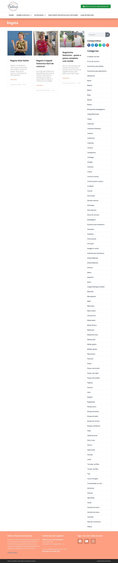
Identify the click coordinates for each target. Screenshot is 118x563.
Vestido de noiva (93, 512)
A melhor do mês (93, 57)
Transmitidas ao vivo (94, 483)
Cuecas (89, 191)
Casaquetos (91, 153)
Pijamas (90, 383)
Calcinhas (90, 124)
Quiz (89, 392)
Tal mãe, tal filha (93, 464)
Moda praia (91, 340)
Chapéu (90, 162)
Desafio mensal (92, 200)
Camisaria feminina (94, 129)
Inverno (90, 268)
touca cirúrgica (92, 479)
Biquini (89, 85)
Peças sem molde (93, 378)
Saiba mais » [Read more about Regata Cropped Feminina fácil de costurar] (40, 85)
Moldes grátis (92, 349)
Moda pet (90, 330)
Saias (89, 431)
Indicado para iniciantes (95, 253)
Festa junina (91, 239)
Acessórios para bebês (95, 66)
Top (88, 474)
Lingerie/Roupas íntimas (96, 287)
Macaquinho (91, 296)
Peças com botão (93, 368)
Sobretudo (91, 450)
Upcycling (90, 498)
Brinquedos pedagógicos (96, 109)
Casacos (90, 148)
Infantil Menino (92, 263)
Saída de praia (92, 435)
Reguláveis (91, 402)
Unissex (90, 493)
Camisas (90, 133)
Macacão (90, 292)
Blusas (89, 100)
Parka (89, 363)
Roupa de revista (93, 421)
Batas (89, 81)
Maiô (89, 301)
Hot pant (90, 244)
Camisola (90, 143)
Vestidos (90, 517)
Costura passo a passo (95, 181)
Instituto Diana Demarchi (104, 561)
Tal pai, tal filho (92, 469)
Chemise (90, 167)
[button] (88, 45)
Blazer (89, 90)
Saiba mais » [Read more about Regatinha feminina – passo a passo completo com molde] (66, 78)
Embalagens (91, 220)
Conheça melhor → (13, 553)
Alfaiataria (91, 76)
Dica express (91, 210)
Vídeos (89, 527)
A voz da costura (93, 61)
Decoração (91, 196)
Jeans (89, 282)
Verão (89, 503)
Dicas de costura (93, 215)
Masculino (90, 306)
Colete (89, 172)
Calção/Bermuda (93, 114)
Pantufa (90, 359)
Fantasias (90, 229)
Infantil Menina (92, 258)
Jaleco (89, 272)
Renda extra (91, 407)
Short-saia (91, 440)
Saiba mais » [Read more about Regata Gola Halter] (14, 79)
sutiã (89, 459)
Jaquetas (90, 277)
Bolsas (89, 105)
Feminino (90, 234)
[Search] (107, 34)
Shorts (89, 445)
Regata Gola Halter (19, 60)
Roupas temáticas (93, 426)
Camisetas (91, 138)
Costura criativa (93, 177)
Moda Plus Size (92, 335)
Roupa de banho (93, 411)
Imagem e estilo (93, 248)
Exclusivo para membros (95, 224)
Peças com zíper (93, 373)
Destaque (90, 205)
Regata (89, 397)
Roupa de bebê (92, 416)
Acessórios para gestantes (96, 71)
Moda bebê (91, 320)
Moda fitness (92, 325)
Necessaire (91, 354)
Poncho (90, 387)
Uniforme (90, 488)
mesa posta (91, 316)
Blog (88, 95)
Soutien (90, 455)
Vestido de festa (93, 507)
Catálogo (90, 157)
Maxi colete (91, 311)
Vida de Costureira (94, 522)
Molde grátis (91, 344)
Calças (89, 119)
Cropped (90, 186)
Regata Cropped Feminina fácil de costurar (45, 63)
